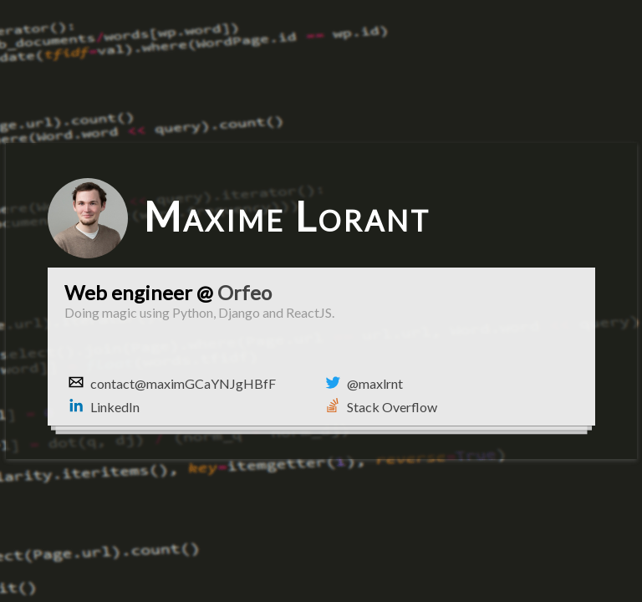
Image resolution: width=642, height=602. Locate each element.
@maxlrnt (362, 383)
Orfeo (244, 292)
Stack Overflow (379, 407)
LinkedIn (102, 407)
